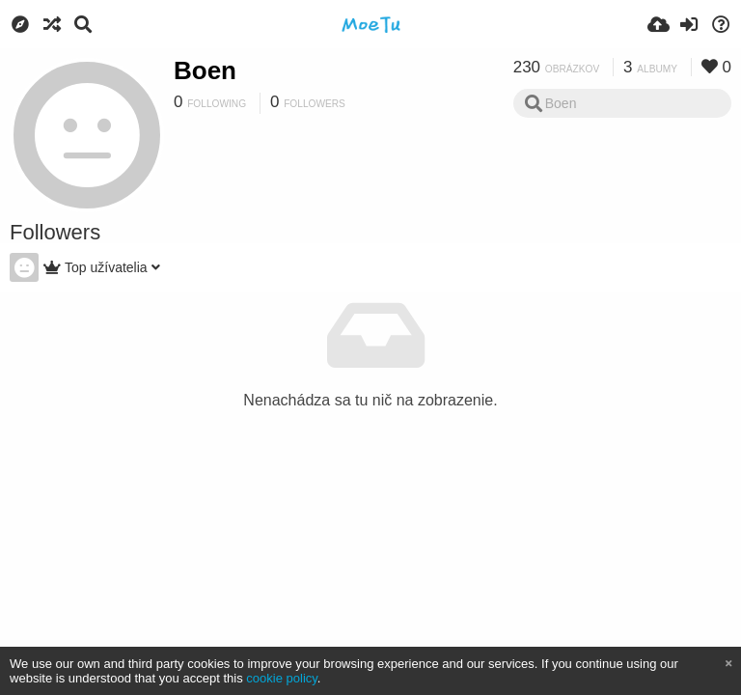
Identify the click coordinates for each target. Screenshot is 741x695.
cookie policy (281, 678)
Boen (205, 70)
